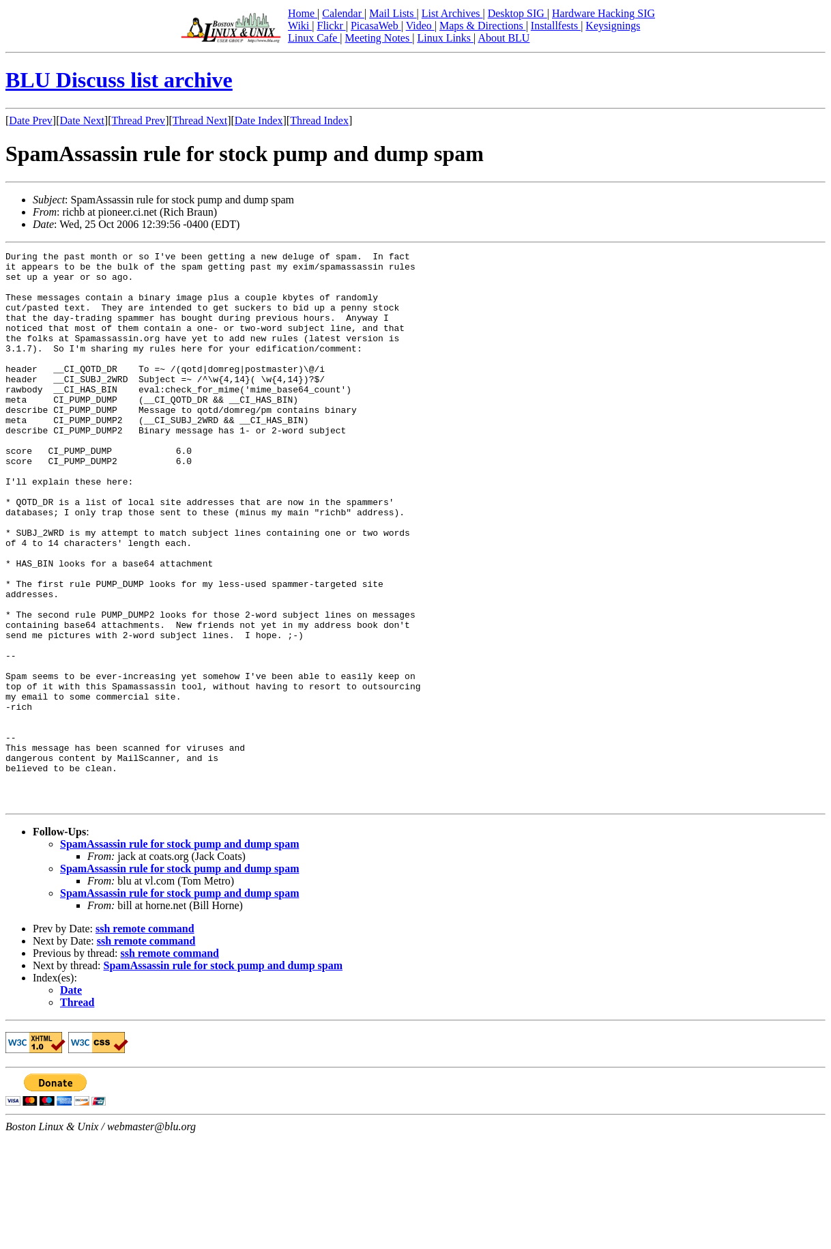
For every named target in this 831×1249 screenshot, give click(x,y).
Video (420, 25)
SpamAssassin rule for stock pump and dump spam (179, 954)
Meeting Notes (379, 38)
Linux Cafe (314, 38)
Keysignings (612, 25)
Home (302, 13)
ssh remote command (145, 1039)
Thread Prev (138, 120)
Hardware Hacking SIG (603, 13)
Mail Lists (392, 13)
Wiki (300, 25)
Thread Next (200, 120)
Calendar (343, 13)
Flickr (331, 25)
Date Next (82, 120)
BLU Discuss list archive (119, 80)
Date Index (259, 120)
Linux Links (445, 38)
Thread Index (319, 120)
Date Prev (31, 120)
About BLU (503, 38)
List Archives (452, 13)
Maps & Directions (482, 25)
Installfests (556, 25)
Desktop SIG (517, 13)
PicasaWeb (376, 25)
